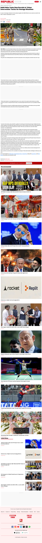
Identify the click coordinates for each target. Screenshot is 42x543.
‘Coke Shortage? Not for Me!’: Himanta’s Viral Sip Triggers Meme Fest (14, 219)
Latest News (34, 153)
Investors (31, 511)
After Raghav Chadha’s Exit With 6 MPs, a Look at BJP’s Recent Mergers (15, 327)
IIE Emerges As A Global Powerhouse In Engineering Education (12, 475)
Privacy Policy (13, 511)
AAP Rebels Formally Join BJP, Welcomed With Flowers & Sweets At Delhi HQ (16, 192)
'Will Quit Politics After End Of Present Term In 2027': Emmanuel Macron (15, 246)
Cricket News (24, 153)
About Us (2, 511)
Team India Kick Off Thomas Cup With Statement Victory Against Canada (15, 381)
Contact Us (8, 511)
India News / (5, 3)
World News (2, 247)
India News (2, 19)
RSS (35, 511)
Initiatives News (3, 301)
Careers (38, 511)
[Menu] (40, 1)
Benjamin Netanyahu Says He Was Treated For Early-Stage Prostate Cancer (16, 354)
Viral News (2, 220)
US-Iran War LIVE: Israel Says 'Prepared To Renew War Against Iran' (14, 273)
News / (1, 3)
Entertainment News (18, 153)
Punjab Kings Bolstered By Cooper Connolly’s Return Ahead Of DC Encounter (16, 408)
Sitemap (18, 511)
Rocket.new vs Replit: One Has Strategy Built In (10, 300)
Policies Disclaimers (24, 511)
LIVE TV (36, 1)
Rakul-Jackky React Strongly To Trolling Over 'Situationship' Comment (14, 435)
